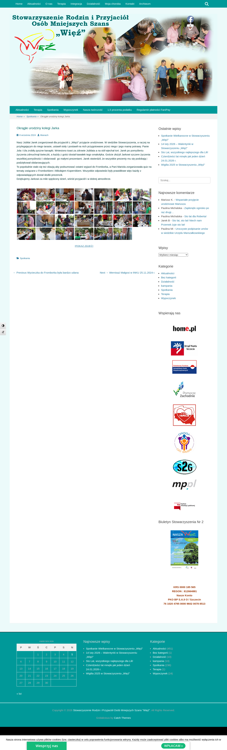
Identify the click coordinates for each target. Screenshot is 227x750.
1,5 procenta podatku (119, 109)
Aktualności (34, 3)
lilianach (44, 135)
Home (19, 3)
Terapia (61, 3)
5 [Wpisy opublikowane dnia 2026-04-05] (72, 654)
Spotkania (53, 109)
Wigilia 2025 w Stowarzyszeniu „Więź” (183, 164)
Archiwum (145, 3)
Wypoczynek (70, 109)
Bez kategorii (168, 277)
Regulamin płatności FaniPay (153, 109)
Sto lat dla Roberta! (195, 216)
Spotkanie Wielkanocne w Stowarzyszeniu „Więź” (114, 648)
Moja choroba (113, 3)
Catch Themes (122, 717)
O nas (49, 3)
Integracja (76, 3)
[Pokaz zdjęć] (84, 246)
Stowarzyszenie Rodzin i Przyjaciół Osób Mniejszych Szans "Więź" (111, 710)
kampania (166, 285)
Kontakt (129, 3)
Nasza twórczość (93, 109)
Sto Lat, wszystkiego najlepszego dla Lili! (184, 152)
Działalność (93, 3)
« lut (19, 693)
